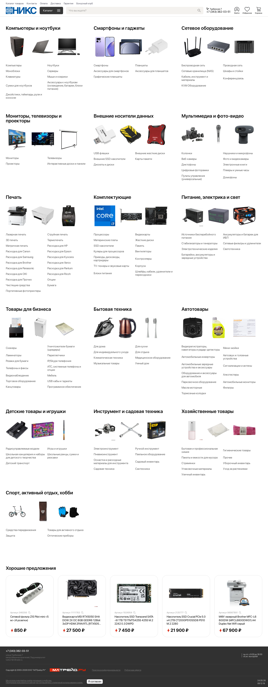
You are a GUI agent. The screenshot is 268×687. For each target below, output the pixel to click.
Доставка (56, 3)
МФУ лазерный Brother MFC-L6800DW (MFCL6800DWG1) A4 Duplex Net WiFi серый (237, 620)
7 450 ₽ (124, 630)
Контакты (32, 3)
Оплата (44, 3)
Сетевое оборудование (207, 28)
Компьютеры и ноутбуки (33, 28)
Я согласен (94, 681)
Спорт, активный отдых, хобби (39, 492)
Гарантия (68, 3)
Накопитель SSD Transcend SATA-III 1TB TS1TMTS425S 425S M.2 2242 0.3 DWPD (134, 620)
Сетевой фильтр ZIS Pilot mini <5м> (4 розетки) (29, 618)
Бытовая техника (113, 309)
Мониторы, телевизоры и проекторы (34, 118)
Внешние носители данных (123, 116)
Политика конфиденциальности (106, 670)
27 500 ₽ (73, 630)
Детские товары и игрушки (36, 411)
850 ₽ (18, 630)
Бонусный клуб (84, 3)
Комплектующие (112, 197)
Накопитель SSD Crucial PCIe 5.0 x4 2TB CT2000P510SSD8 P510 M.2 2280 (186, 620)
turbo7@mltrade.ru (14, 660)
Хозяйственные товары (208, 411)
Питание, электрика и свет (211, 197)
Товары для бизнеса (28, 309)
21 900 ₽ (178, 630)
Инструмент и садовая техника (128, 411)
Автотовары (195, 309)
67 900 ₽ (230, 630)
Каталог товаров (15, 3)
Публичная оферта (132, 670)
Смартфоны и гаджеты (119, 28)
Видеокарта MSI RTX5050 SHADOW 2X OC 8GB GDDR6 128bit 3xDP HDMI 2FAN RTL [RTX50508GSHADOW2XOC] (81, 620)
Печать (14, 197)
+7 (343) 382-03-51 (17, 651)
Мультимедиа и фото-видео (213, 116)
